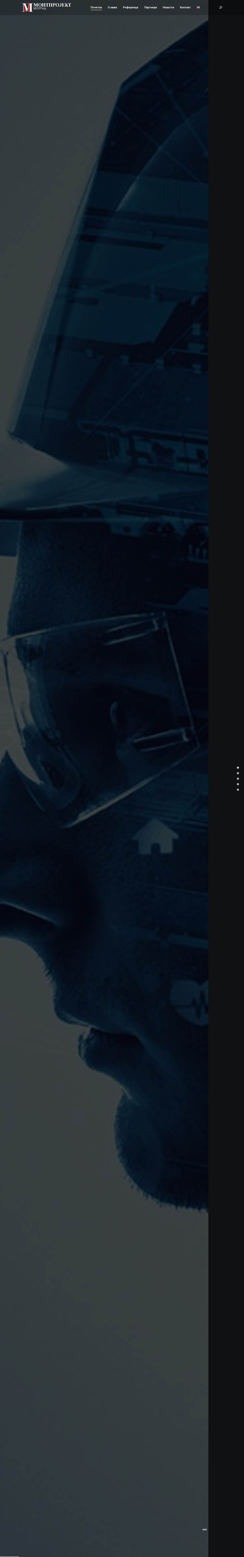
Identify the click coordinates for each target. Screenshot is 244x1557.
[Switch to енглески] (198, 13)
